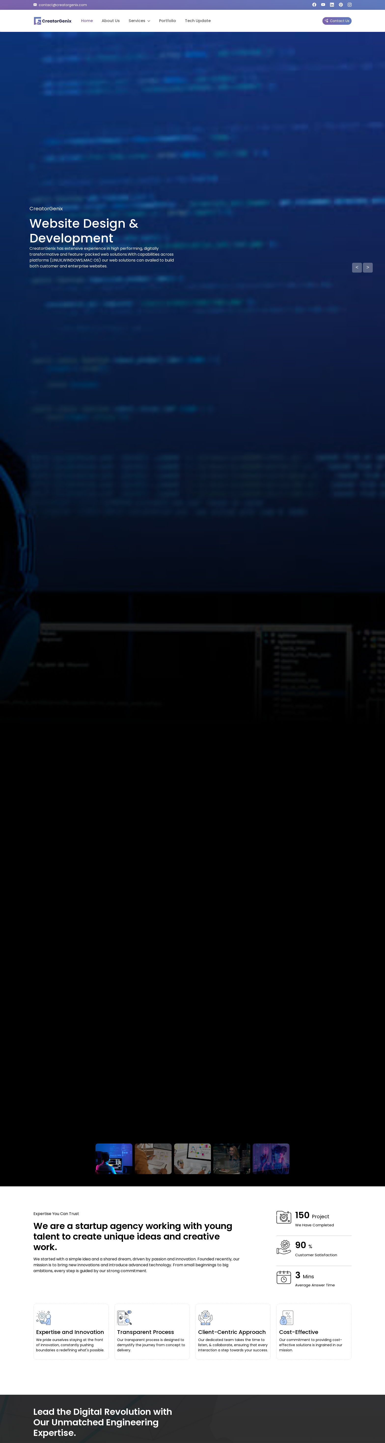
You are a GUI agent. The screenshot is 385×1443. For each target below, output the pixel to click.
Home (87, 21)
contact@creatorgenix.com (60, 4)
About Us (111, 21)
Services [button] (139, 21)
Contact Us (337, 20)
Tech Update (198, 21)
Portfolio (167, 21)
